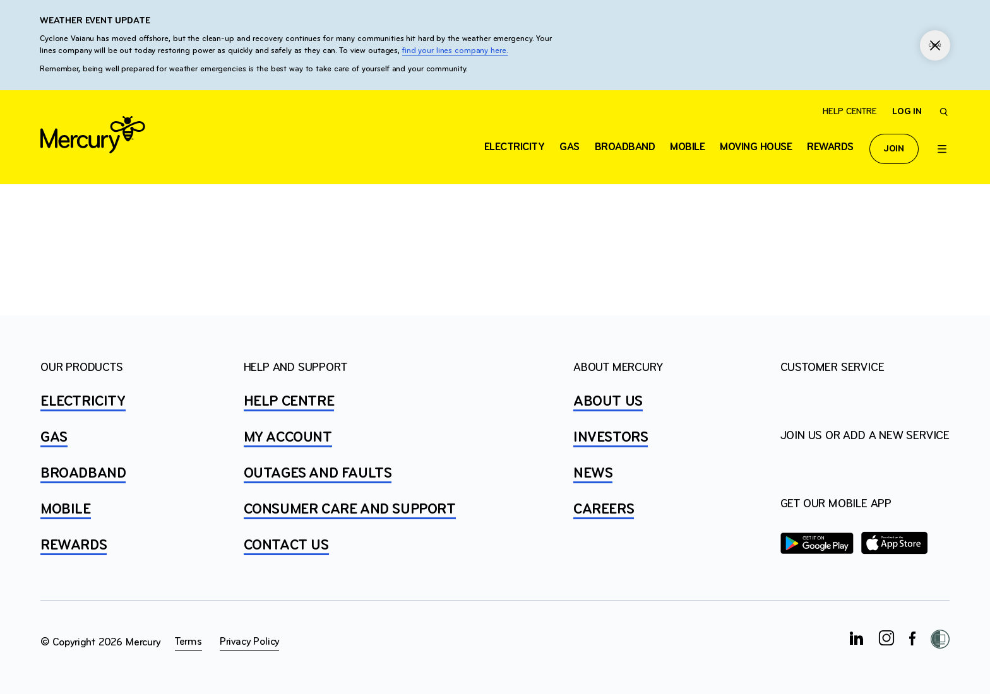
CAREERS (603, 509)
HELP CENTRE (289, 401)
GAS (54, 437)
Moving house (756, 147)
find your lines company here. (455, 51)
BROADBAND (83, 473)
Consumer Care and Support (350, 509)
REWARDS (73, 545)
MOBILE (65, 509)
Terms (188, 642)
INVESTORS (610, 437)
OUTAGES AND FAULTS (318, 473)
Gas (569, 147)
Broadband (625, 147)
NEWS (592, 473)
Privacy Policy (249, 642)
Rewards (830, 147)
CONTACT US (286, 545)
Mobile (687, 147)
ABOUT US (608, 401)
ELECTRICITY (514, 147)
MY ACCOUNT (288, 437)
